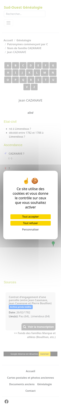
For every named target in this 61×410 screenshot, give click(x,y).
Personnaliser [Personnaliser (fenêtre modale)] (30, 229)
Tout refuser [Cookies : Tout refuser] (30, 223)
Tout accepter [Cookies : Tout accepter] (30, 216)
